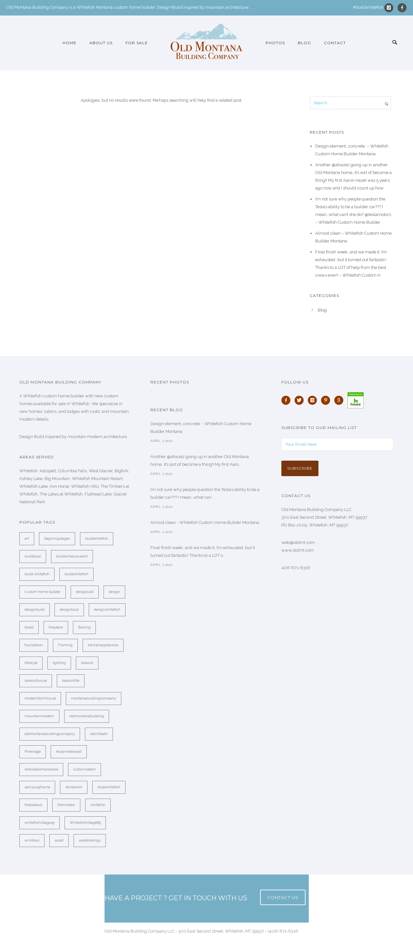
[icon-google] (340, 400)
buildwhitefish (76, 574)
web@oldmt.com (298, 542)
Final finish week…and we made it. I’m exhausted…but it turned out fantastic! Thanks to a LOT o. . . (202, 551)
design (114, 592)
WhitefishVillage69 (85, 823)
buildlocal (33, 556)
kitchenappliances (103, 645)
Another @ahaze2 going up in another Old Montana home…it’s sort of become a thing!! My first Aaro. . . (199, 460)
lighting (59, 663)
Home (69, 42)
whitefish (98, 805)
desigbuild (85, 592)
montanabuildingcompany (93, 698)
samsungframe (37, 787)
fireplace (56, 627)
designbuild (35, 610)
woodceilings (90, 840)
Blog (304, 42)
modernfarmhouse (40, 698)
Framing (65, 645)
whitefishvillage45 (40, 823)
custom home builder (43, 592)
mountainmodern (39, 716)
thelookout (33, 805)
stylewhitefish (108, 787)
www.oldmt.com (297, 550)
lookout (87, 663)
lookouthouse (36, 681)
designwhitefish (107, 610)
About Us (101, 42)
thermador (66, 805)
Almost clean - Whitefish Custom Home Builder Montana (204, 522)
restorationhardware (41, 769)
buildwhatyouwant (72, 556)
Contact (335, 42)
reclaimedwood (69, 752)
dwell (29, 627)
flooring (84, 627)
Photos (275, 42)
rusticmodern (84, 769)
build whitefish (37, 574)
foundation (34, 645)
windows (32, 840)
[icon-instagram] (390, 7)
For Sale (137, 42)
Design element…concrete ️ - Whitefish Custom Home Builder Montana (200, 427)
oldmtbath (99, 734)
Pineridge (33, 752)
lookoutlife (70, 681)
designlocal (69, 610)
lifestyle (31, 663)
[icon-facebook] (402, 7)
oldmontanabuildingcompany (50, 734)
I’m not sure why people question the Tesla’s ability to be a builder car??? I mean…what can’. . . (204, 493)
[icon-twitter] (301, 400)
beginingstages (57, 538)
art (27, 538)
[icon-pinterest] (327, 400)
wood (59, 840)
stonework (73, 787)
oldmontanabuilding (86, 716)
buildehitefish (96, 538)
